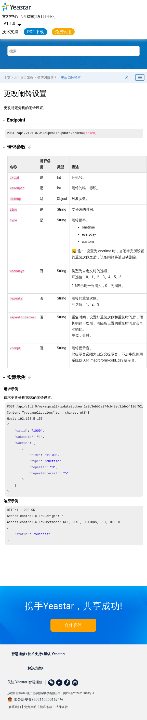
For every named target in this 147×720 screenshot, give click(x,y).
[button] (4, 120)
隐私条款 (46, 705)
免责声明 (30, 705)
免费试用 (63, 31)
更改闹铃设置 (71, 78)
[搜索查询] (73, 51)
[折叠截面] (127, 77)
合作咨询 (73, 623)
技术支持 (10, 31)
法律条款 (62, 705)
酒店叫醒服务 (47, 78)
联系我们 (15, 705)
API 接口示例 (23, 78)
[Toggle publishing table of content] (139, 77)
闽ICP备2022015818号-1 (78, 691)
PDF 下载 (35, 31)
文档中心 (10, 16)
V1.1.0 (13, 23)
